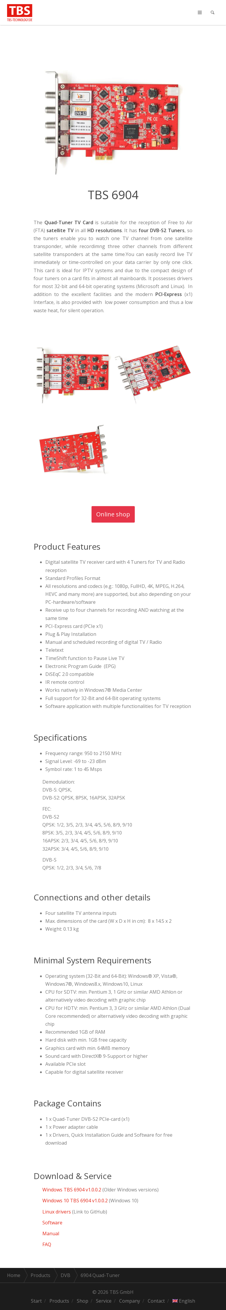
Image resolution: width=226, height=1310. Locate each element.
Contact (156, 1301)
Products (40, 1275)
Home (13, 1275)
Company (129, 1301)
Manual (51, 1233)
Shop (82, 1301)
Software (52, 1222)
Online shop (113, 514)
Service (104, 1301)
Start (36, 1301)
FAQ (46, 1244)
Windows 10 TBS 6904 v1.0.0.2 (75, 1200)
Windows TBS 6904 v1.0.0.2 (71, 1189)
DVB (65, 1275)
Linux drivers (56, 1211)
